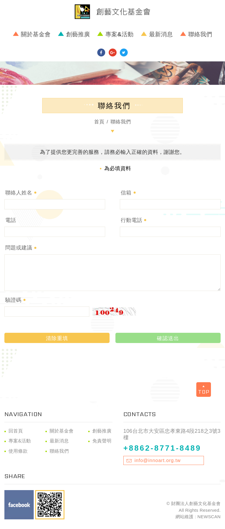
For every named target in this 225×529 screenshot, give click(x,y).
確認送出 (168, 338)
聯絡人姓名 (18, 193)
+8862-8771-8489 (162, 448)
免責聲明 (101, 440)
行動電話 (131, 220)
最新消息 (161, 34)
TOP (203, 390)
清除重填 (57, 338)
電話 (10, 220)
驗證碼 (13, 300)
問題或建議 (18, 248)
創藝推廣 (78, 34)
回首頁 (15, 430)
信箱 (126, 193)
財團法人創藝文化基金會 (112, 11)
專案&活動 (119, 34)
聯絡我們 (200, 34)
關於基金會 (36, 34)
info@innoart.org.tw (157, 460)
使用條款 (18, 451)
